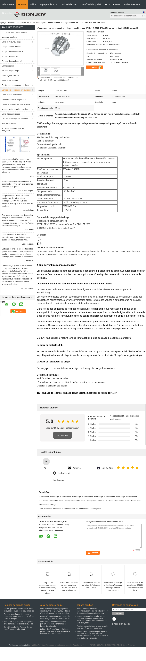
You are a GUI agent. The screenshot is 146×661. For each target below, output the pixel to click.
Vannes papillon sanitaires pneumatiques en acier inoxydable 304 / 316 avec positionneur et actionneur (92, 611)
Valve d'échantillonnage (11, 114)
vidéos (33, 4)
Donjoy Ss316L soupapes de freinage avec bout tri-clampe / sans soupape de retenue (47, 588)
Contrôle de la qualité (91, 4)
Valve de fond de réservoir (12, 95)
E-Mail (115, 624)
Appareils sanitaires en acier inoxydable (13, 129)
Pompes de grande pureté (12, 61)
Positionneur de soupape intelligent (15, 85)
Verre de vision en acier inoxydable (15, 109)
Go (143, 16)
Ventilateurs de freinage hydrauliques (31, 23)
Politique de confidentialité (19, 645)
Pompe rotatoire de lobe (11, 47)
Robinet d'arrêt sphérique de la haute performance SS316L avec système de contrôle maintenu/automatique (55, 631)
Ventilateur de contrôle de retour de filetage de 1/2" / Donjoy (91, 585)
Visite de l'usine (68, 4)
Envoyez (118, 613)
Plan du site (124, 624)
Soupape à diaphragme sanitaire (14, 32)
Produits (22, 4)
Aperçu (3, 23)
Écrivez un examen (62, 436)
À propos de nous (48, 4)
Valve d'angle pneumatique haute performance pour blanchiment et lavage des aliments (53, 624)
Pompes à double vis (10, 56)
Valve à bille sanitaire (10, 80)
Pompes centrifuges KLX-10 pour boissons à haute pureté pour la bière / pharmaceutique (19, 616)
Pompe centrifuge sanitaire (12, 52)
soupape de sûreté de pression (14, 100)
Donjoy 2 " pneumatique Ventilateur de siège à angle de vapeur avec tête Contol (56, 617)
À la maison (8, 4)
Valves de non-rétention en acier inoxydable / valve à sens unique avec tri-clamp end (69, 586)
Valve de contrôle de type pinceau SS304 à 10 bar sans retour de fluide (135, 586)
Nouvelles (7, 13)
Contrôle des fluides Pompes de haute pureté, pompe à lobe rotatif (18, 628)
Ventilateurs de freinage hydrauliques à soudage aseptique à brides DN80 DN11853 (113, 586)
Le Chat (96, 67)
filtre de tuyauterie (9, 124)
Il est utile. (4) (63, 473)
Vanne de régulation (9, 37)
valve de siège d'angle (10, 71)
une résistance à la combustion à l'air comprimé (82, 509)
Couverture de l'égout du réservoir (15, 119)
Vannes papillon (8, 66)
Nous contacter (112, 4)
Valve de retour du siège (11, 42)
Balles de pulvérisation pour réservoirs (16, 104)
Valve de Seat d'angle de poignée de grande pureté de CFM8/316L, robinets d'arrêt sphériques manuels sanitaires (55, 611)
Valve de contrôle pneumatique (51, 509)
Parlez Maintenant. (133, 4)
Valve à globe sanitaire (10, 76)
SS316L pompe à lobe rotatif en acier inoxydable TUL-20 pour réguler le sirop (19, 610)
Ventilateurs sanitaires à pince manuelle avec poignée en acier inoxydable (92, 627)
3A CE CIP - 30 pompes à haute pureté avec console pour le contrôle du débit (18, 623)
